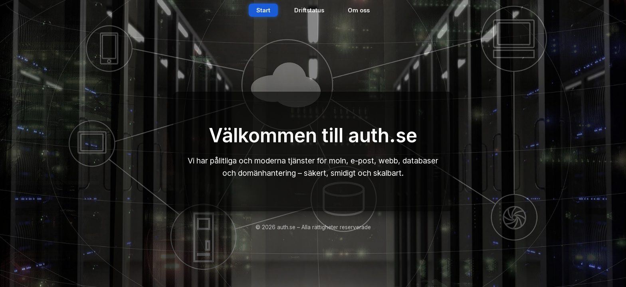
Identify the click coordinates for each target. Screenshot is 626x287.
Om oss (359, 10)
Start (263, 10)
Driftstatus (309, 10)
